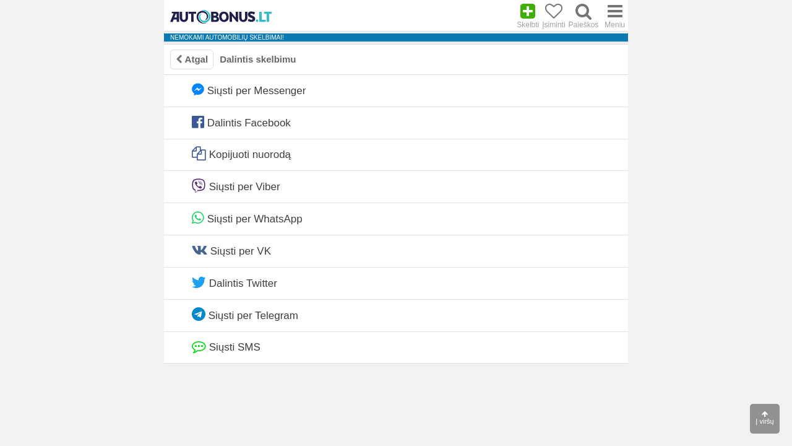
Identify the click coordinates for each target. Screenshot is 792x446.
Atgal (192, 59)
